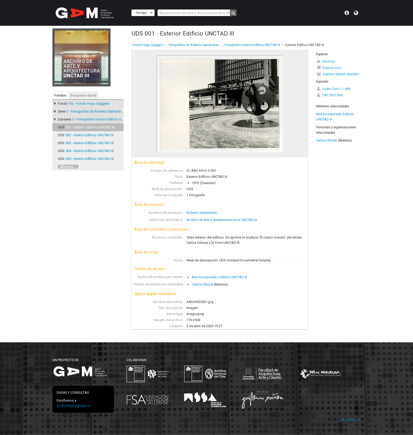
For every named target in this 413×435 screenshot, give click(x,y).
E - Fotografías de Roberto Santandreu (95, 111)
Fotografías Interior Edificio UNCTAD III (252, 45)
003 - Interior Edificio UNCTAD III (90, 143)
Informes (326, 61)
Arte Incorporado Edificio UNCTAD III (219, 277)
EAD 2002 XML (330, 95)
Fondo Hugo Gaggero (148, 45)
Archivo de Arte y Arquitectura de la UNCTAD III (221, 220)
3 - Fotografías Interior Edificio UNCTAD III (103, 119)
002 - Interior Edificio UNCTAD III (90, 135)
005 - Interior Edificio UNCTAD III (90, 159)
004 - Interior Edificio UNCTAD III (90, 151)
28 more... (68, 167)
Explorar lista (329, 68)
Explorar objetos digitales (338, 74)
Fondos (60, 95)
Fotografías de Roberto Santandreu (194, 45)
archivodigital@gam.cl (74, 406)
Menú (346, 12)
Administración (350, 419)
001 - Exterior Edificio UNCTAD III (90, 127)
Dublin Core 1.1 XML (334, 89)
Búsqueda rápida (83, 95)
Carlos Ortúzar (202, 284)
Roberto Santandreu (201, 213)
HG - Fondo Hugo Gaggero (89, 103)
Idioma (356, 12)
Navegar (141, 12)
